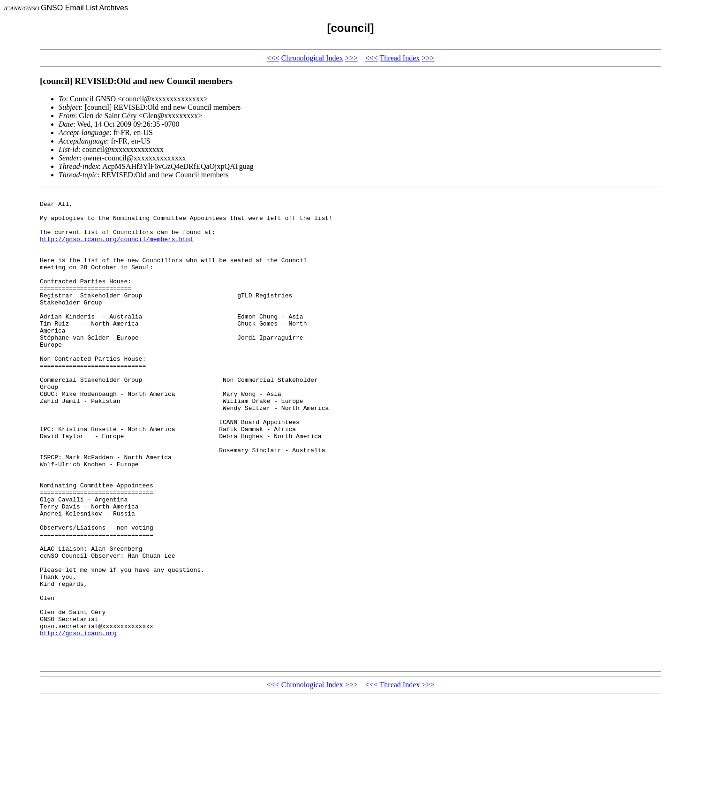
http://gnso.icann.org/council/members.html (117, 248)
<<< (273, 58)
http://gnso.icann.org (78, 721)
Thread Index (400, 58)
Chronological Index (312, 58)
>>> (351, 58)
